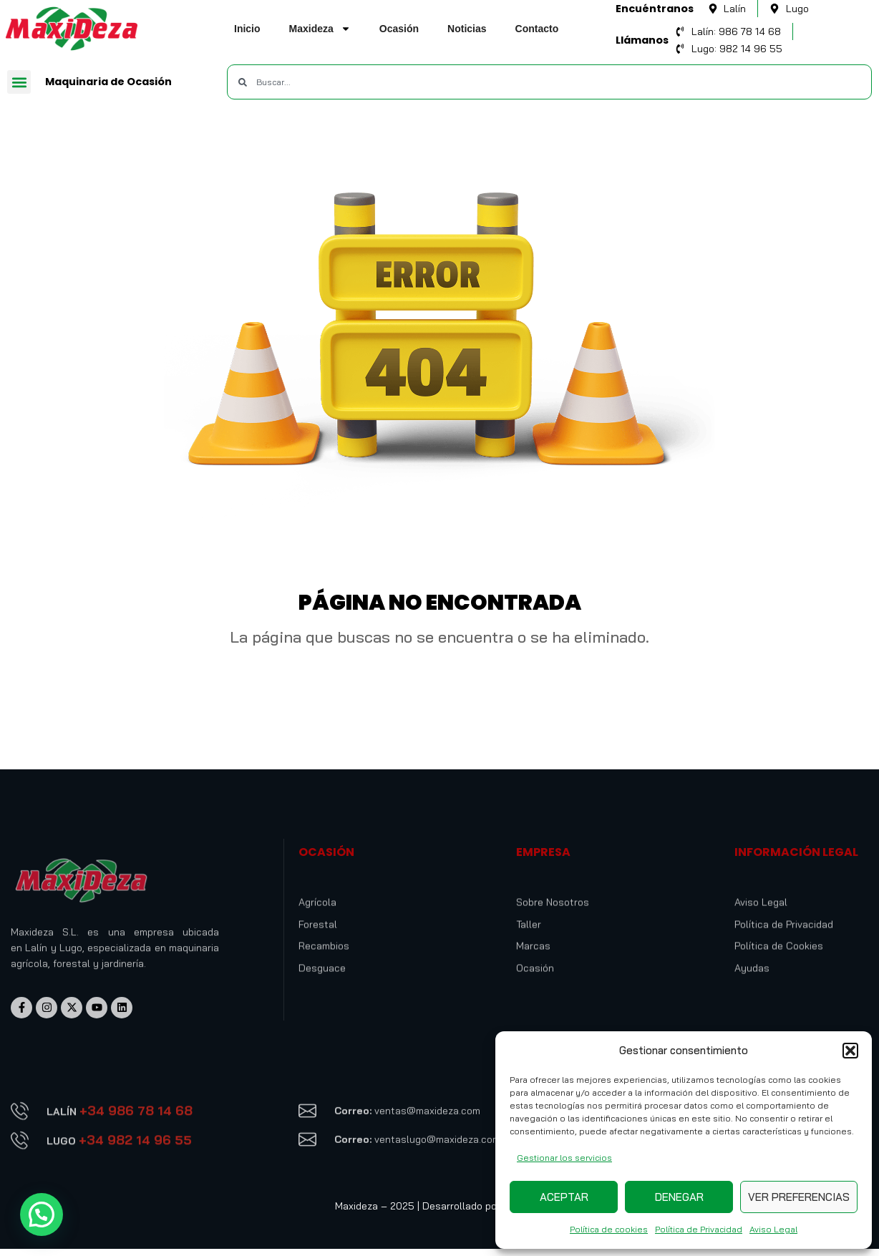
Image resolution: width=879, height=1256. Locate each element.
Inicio (247, 28)
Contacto (537, 28)
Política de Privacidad (698, 1229)
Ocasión (399, 28)
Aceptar (564, 1197)
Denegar (679, 1197)
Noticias (466, 28)
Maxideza (320, 28)
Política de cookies (609, 1229)
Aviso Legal (773, 1229)
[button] (850, 1050)
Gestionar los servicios (564, 1157)
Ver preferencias (799, 1197)
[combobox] (549, 81)
